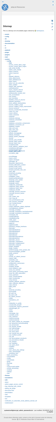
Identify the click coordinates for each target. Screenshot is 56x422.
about (6, 379)
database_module (14, 124)
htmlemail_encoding (15, 170)
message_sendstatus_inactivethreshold (20, 209)
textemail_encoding (15, 287)
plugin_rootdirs (13, 245)
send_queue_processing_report (18, 269)
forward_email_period (15, 165)
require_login (13, 255)
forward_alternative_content (17, 162)
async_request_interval (16, 87)
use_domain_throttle (15, 324)
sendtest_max (13, 262)
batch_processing (12, 352)
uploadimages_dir (14, 306)
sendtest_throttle (14, 264)
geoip (8, 359)
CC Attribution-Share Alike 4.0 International (31, 417)
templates (8, 394)
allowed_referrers (14, 74)
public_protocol (13, 250)
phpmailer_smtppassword (16, 240)
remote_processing (12, 366)
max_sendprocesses (15, 200)
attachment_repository (15, 89)
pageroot (11, 220)
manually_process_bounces (17, 189)
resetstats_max (13, 257)
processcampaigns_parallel (17, 249)
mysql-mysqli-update (13, 364)
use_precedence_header (16, 337)
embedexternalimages (15, 145)
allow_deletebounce (15, 77)
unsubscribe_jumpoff (15, 302)
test (10, 286)
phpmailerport (13, 232)
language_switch (14, 180)
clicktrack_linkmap (14, 115)
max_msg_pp (13, 195)
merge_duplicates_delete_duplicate (19, 204)
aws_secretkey (13, 95)
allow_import (13, 79)
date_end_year (13, 125)
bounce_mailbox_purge (16, 102)
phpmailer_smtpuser (15, 242)
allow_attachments (14, 75)
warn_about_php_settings (16, 347)
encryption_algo (13, 150)
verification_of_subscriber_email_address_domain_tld (21, 398)
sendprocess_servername (16, 260)
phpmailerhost (13, 230)
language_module (14, 179)
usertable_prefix (14, 312)
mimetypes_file (13, 212)
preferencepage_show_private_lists (19, 247)
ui (9, 299)
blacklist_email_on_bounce (17, 97)
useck (11, 307)
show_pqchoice (13, 272)
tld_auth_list (12, 291)
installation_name (14, 174)
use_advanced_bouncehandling (18, 321)
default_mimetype (14, 132)
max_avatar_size (14, 194)
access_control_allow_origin (17, 62)
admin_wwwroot (14, 70)
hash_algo (12, 169)
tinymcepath (12, 289)
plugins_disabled (14, 244)
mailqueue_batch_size (15, 185)
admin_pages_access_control (14, 381)
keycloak (9, 361)
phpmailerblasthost (14, 227)
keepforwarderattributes (16, 175)
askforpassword (13, 85)
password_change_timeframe (18, 224)
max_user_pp (13, 202)
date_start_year (13, 127)
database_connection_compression (19, 120)
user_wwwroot (13, 314)
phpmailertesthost (14, 235)
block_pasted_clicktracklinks (17, 100)
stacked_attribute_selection (17, 279)
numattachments (14, 219)
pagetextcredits (13, 222)
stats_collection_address (16, 281)
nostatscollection (14, 214)
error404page (13, 154)
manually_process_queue (16, 190)
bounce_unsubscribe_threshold (18, 107)
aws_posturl (12, 94)
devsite (11, 135)
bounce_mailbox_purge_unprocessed (20, 104)
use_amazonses (14, 322)
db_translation (13, 129)
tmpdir (11, 296)
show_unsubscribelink (15, 274)
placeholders (9, 390)
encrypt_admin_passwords (17, 148)
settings (9, 369)
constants (12, 119)
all (9, 72)
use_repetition (13, 341)
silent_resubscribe (14, 275)
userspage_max (14, 311)
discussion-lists (9, 388)
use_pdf (11, 334)
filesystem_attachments (16, 160)
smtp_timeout (13, 277)
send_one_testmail (14, 267)
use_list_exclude (14, 327)
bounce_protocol (14, 105)
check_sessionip (14, 112)
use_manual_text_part (15, 331)
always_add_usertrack (15, 84)
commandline (11, 354)
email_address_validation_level (18, 144)
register (11, 252)
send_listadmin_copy (15, 265)
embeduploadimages (15, 147)
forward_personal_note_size (17, 167)
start (8, 371)
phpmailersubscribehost (16, 234)
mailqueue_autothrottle (16, 182)
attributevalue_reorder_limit (17, 90)
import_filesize (13, 172)
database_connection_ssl (16, 122)
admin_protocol (13, 69)
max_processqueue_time (16, 197)
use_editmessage (14, 326)
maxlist (11, 192)
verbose (11, 346)
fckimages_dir (13, 159)
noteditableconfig (14, 215)
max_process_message (16, 199)
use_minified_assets (15, 332)
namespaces (40, 28)
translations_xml (14, 297)
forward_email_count (15, 164)
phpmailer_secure (14, 237)
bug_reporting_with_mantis (13, 384)
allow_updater (13, 82)
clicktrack (12, 114)
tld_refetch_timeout (14, 294)
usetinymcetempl (14, 317)
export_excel (13, 155)
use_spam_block (14, 342)
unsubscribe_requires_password (18, 304)
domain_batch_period (15, 139)
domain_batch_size (15, 140)
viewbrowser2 (9, 400)
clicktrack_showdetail (15, 117)
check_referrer (13, 110)
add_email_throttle (14, 65)
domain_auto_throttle (15, 137)
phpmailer (12, 225)
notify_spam (12, 217)
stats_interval (13, 282)
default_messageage (15, 130)
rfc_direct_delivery (14, 259)
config (9, 356)
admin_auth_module (15, 67)
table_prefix (12, 284)
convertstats (10, 357)
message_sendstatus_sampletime (19, 210)
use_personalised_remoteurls (18, 336)
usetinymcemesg (14, 316)
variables (11, 344)
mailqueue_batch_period (16, 184)
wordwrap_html (13, 351)
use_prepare (13, 339)
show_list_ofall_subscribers (17, 270)
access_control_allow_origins (17, 64)
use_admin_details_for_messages (19, 319)
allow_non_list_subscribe (16, 80)
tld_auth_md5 (13, 292)
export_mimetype (14, 157)
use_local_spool (14, 329)
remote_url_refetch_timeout (17, 254)
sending (9, 367)
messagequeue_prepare (16, 205)
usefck (11, 309)
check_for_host (13, 109)
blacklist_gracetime (14, 99)
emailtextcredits (13, 142)
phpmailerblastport (14, 229)
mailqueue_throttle (14, 187)
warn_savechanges (15, 349)
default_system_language (16, 134)
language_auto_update (16, 177)
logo (8, 362)
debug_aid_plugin (10, 386)
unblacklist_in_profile (15, 301)
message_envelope (15, 207)
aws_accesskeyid (14, 92)
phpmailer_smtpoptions (16, 239)
